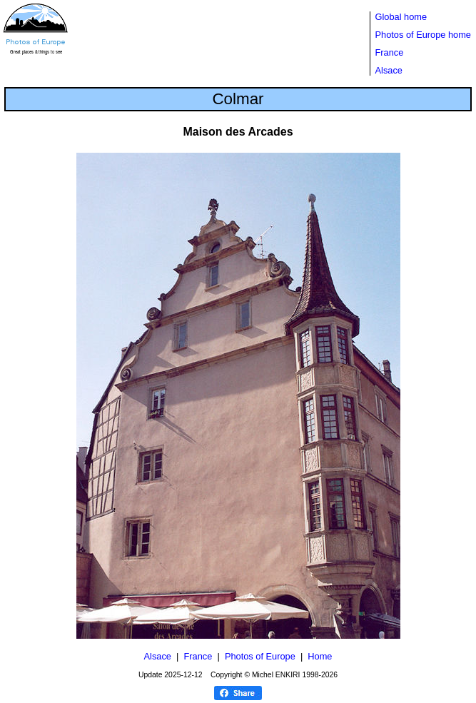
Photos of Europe (260, 656)
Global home (401, 16)
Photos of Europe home (423, 34)
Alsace (388, 70)
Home (320, 656)
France (389, 52)
